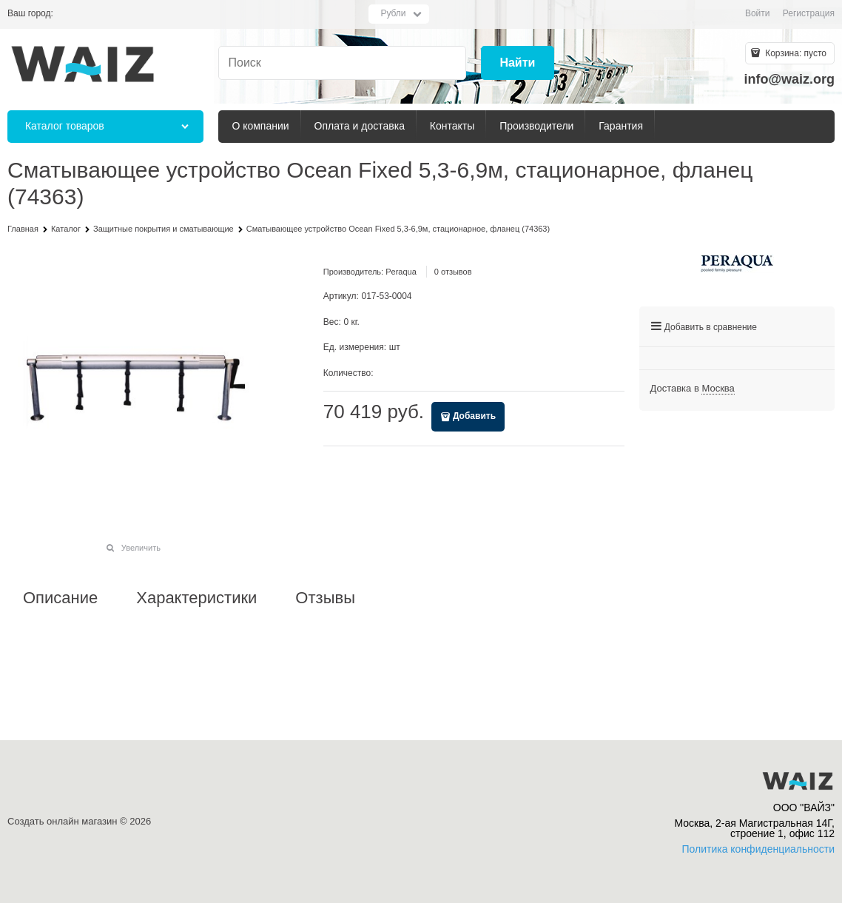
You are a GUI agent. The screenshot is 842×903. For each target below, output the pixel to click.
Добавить (474, 416)
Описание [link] (60, 598)
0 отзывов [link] (453, 271)
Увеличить (141, 547)
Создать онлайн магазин (62, 821)
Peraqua (401, 271)
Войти (757, 13)
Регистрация (809, 13)
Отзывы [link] (325, 598)
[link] (717, 389)
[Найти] (517, 63)
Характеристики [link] (196, 598)
